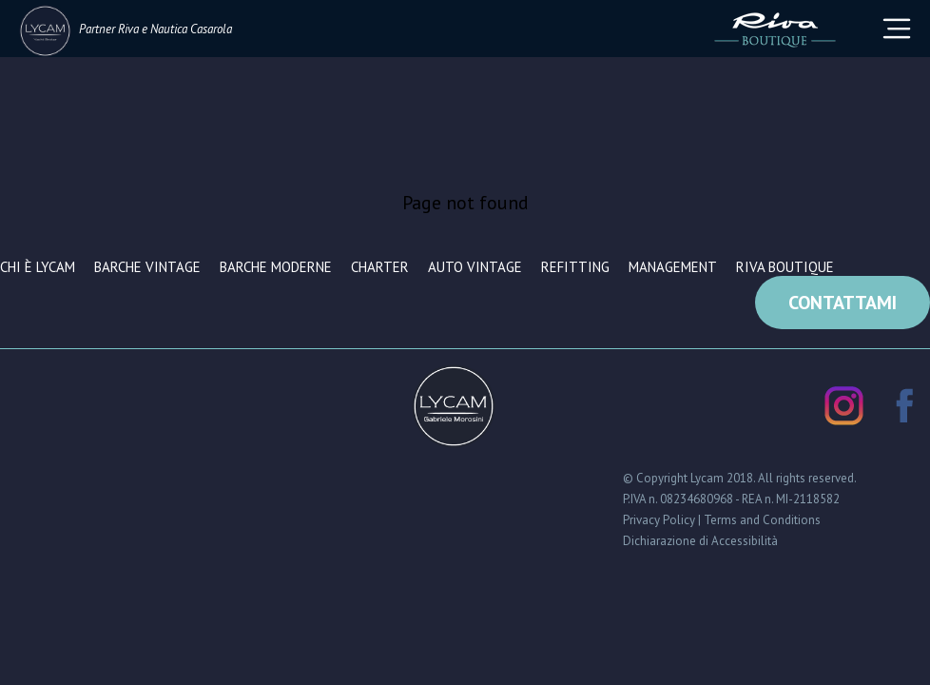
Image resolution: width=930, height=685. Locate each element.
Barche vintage (147, 267)
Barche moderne (276, 267)
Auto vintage (475, 267)
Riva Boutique (785, 267)
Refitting (575, 267)
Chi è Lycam (37, 267)
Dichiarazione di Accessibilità (700, 541)
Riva (128, 29)
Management (673, 267)
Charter (380, 267)
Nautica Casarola (191, 29)
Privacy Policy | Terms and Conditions (722, 520)
